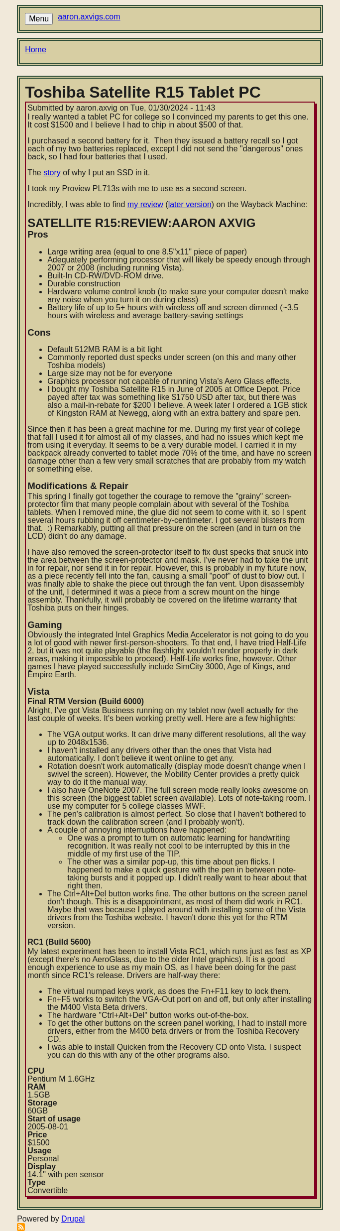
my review (145, 204)
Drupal (73, 1219)
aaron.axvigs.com (89, 16)
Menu (39, 18)
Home (35, 49)
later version (190, 204)
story (52, 172)
